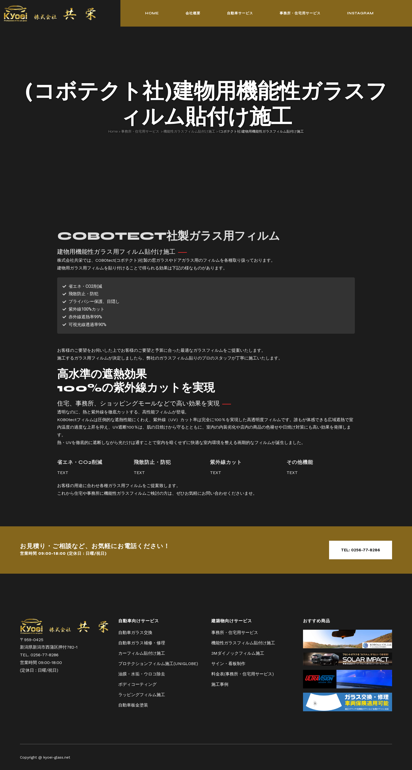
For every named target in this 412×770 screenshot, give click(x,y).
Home (113, 131)
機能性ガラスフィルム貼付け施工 (189, 131)
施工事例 (219, 683)
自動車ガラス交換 (135, 631)
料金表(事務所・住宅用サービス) (242, 673)
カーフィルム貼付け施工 (141, 652)
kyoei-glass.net (56, 757)
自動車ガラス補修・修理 (141, 642)
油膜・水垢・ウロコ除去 (141, 673)
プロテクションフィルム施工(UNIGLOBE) (158, 663)
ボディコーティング (137, 683)
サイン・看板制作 (228, 663)
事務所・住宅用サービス (140, 131)
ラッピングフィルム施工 (141, 694)
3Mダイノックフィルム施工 (237, 652)
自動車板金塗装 (133, 704)
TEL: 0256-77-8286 (360, 550)
